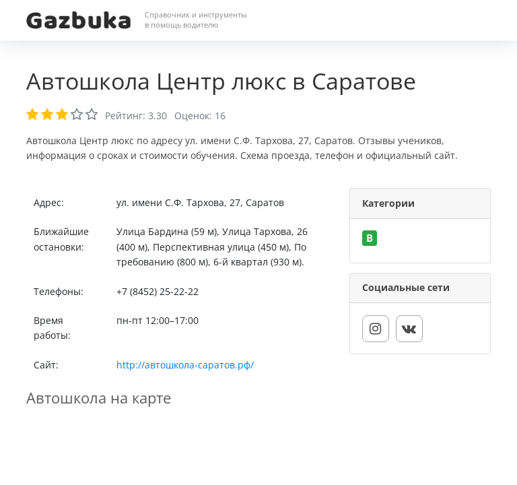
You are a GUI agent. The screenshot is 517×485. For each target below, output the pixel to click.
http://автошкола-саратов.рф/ (185, 364)
